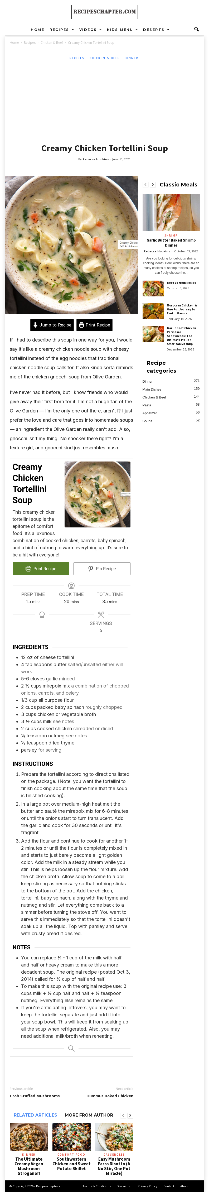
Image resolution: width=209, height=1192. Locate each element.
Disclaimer (124, 1186)
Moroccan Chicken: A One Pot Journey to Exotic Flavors (182, 309)
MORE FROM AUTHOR (89, 1115)
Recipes (62, 29)
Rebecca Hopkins (95, 159)
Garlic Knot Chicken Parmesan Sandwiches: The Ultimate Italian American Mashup (181, 336)
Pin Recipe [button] (102, 568)
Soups (147, 421)
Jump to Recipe (52, 325)
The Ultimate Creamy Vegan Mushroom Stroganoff (28, 1166)
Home (37, 29)
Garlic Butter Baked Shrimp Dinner (171, 243)
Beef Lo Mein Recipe (181, 283)
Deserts (156, 29)
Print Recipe (94, 325)
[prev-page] (123, 1115)
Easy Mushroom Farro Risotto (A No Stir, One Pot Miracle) (114, 1166)
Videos (91, 29)
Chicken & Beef (52, 42)
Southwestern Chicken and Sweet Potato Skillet (71, 1163)
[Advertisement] (105, 100)
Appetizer (150, 413)
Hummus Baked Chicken (109, 1095)
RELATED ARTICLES (35, 1115)
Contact (168, 1186)
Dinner (131, 58)
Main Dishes (152, 389)
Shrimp (171, 235)
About (184, 1186)
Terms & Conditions (96, 1186)
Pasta (147, 405)
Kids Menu (123, 29)
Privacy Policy (147, 1186)
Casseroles (114, 1154)
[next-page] (130, 1115)
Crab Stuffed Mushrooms (35, 1095)
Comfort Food (71, 1154)
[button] (196, 29)
